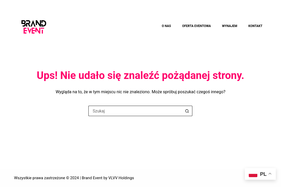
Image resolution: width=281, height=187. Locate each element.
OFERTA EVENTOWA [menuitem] (196, 26)
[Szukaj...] (135, 111)
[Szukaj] (272, 26)
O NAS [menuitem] (166, 26)
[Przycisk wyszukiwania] (187, 111)
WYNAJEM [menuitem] (229, 26)
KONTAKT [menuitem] (256, 26)
